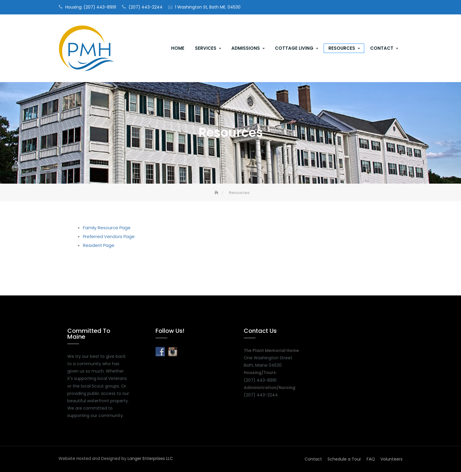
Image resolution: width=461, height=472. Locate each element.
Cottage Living (294, 48)
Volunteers (391, 459)
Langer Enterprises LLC (150, 458)
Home (177, 48)
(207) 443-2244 (145, 7)
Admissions (245, 48)
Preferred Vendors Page (109, 236)
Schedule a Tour (344, 459)
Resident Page (98, 245)
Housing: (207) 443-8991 (90, 7)
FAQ (371, 459)
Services (205, 48)
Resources (341, 48)
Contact (381, 48)
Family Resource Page (107, 228)
